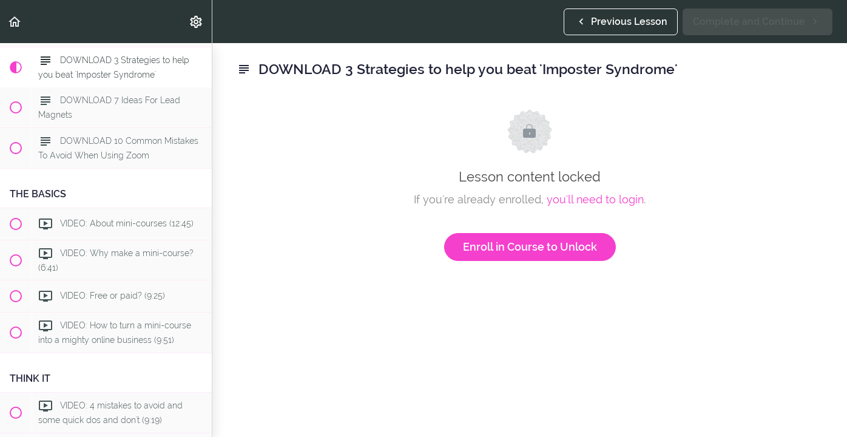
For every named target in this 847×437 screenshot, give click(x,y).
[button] (15, 21)
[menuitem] (196, 21)
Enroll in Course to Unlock (530, 246)
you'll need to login (595, 199)
